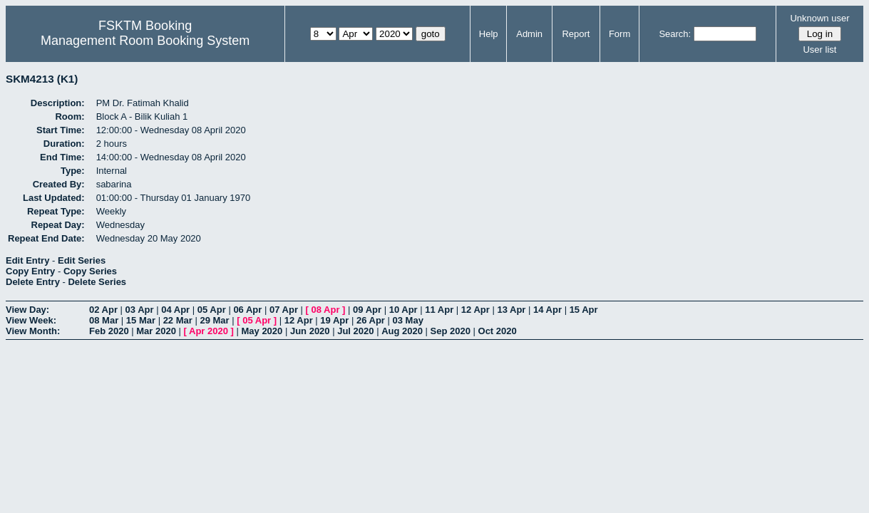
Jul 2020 (355, 331)
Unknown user (819, 18)
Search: (675, 33)
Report (576, 33)
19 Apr (334, 320)
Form (619, 33)
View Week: (31, 320)
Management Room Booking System (145, 40)
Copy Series (90, 271)
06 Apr (247, 309)
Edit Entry (27, 260)
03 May (408, 320)
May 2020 (261, 331)
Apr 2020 (208, 331)
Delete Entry (33, 281)
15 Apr (584, 309)
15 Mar (140, 320)
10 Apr (403, 309)
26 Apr (370, 320)
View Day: (27, 309)
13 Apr (511, 309)
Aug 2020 (402, 331)
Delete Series (97, 281)
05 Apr (211, 309)
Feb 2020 (109, 331)
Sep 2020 (451, 331)
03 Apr (139, 309)
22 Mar (177, 320)
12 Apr (475, 309)
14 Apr (547, 309)
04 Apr (175, 309)
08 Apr (326, 309)
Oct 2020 (497, 331)
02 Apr (103, 309)
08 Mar (103, 320)
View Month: (33, 331)
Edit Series (82, 260)
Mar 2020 (156, 331)
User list (819, 49)
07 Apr (283, 309)
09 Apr (367, 309)
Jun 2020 (310, 331)
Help (488, 33)
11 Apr (439, 309)
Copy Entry (30, 271)
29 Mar (214, 320)
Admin (529, 33)
